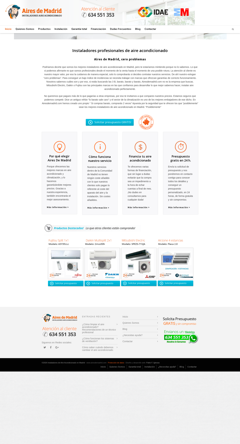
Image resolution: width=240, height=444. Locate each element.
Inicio (8, 30)
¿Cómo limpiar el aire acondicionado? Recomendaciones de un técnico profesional (99, 401)
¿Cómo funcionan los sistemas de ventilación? (98, 412)
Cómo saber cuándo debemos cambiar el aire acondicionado (98, 421)
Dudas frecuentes (120, 29)
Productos (44, 29)
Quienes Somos (25, 29)
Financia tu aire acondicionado (140, 224)
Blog (137, 29)
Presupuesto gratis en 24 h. (180, 224)
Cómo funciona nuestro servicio (100, 224)
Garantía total (79, 29)
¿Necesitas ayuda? (132, 407)
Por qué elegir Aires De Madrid (59, 231)
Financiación (98, 29)
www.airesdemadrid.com (96, 435)
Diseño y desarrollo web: (136, 435)
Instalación (60, 29)
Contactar (150, 29)
